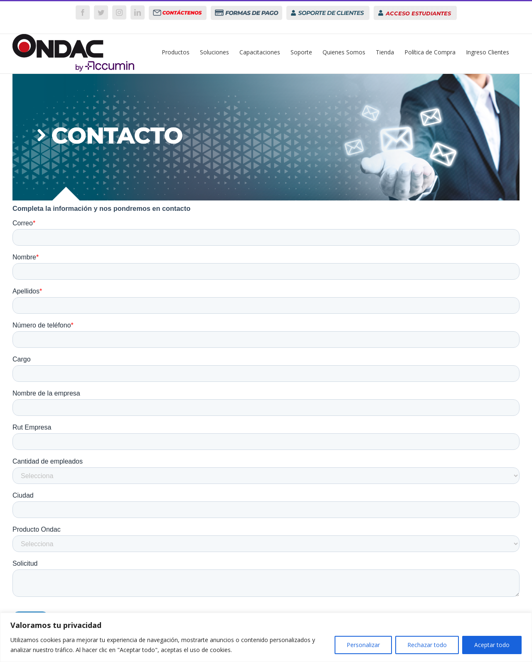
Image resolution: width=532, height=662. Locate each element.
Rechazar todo (427, 645)
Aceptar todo (492, 645)
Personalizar (363, 645)
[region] (266, 637)
